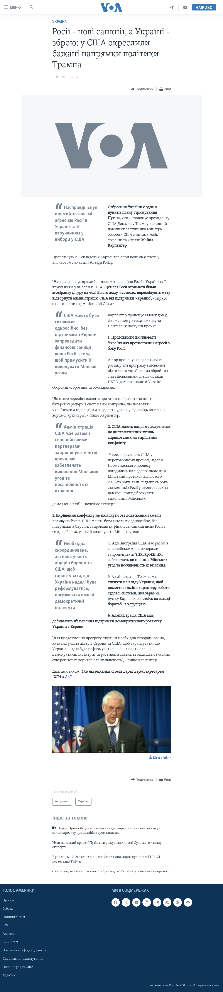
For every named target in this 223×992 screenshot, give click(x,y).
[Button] (142, 89)
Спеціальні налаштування (23, 959)
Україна (59, 22)
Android (9, 934)
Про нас (9, 900)
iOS (5, 925)
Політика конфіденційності (24, 950)
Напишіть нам (14, 917)
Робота (8, 909)
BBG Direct (10, 942)
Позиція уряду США (18, 967)
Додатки (9, 975)
